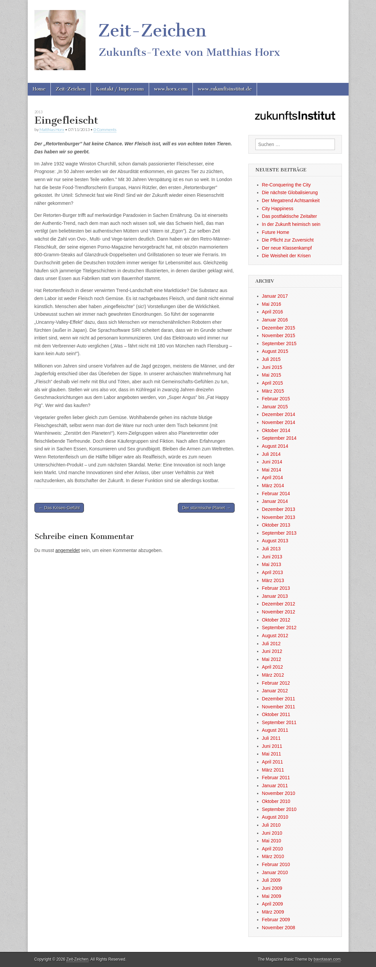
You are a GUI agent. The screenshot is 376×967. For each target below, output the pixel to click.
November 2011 (278, 706)
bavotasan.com (327, 959)
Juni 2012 (272, 651)
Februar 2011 (276, 777)
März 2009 (273, 912)
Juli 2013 (271, 548)
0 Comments (105, 129)
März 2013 (273, 580)
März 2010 (273, 856)
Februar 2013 (276, 588)
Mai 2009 (271, 896)
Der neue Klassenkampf (287, 248)
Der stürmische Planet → (206, 507)
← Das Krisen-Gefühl (59, 507)
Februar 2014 (276, 493)
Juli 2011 (271, 738)
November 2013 (278, 517)
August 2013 (275, 540)
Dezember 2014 (278, 414)
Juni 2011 (272, 746)
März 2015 (273, 391)
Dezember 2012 (278, 603)
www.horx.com (170, 89)
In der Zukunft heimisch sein (291, 224)
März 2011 (273, 770)
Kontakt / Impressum (120, 89)
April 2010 (272, 848)
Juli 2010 (271, 825)
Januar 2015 (275, 406)
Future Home (275, 232)
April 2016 (272, 311)
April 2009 (272, 904)
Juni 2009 (272, 888)
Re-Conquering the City (286, 184)
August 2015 (275, 351)
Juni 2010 (272, 833)
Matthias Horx (51, 129)
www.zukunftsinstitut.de (225, 89)
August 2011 (275, 730)
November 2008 (278, 927)
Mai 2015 (271, 375)
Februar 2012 (276, 683)
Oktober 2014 (276, 430)
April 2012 (272, 667)
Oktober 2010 (276, 801)
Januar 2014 (275, 501)
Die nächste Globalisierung (290, 192)
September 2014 (279, 438)
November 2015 (278, 335)
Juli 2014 (271, 454)
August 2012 (275, 635)
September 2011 (279, 722)
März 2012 (273, 675)
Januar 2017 (275, 296)
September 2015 (279, 343)
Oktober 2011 (276, 714)
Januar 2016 (275, 319)
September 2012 (279, 627)
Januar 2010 (275, 872)
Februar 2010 (276, 864)
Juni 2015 (272, 367)
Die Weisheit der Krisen (286, 255)
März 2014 (273, 485)
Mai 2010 (271, 840)
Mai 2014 (271, 469)
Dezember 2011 (278, 698)
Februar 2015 (276, 398)
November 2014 (278, 422)
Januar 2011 (275, 785)
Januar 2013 (275, 596)
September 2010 (279, 809)
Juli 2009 (271, 880)
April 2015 (272, 383)
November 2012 (278, 611)
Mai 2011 (271, 753)
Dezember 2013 (278, 509)
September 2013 (279, 533)
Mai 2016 (271, 304)
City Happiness (277, 208)
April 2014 (272, 477)
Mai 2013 (271, 564)
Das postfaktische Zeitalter (289, 216)
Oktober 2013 (276, 525)
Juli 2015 (271, 359)
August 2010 (275, 817)
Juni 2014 (272, 461)
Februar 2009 (276, 919)
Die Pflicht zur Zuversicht (288, 240)
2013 (38, 112)
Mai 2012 (271, 659)
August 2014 (275, 446)
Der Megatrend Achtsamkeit (291, 200)
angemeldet (67, 550)
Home (39, 89)
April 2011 (272, 762)
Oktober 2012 (276, 620)
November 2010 (278, 793)
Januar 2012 (275, 690)
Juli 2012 (271, 643)
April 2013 (272, 572)
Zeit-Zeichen (71, 89)
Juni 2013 (272, 556)
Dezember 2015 (278, 327)
